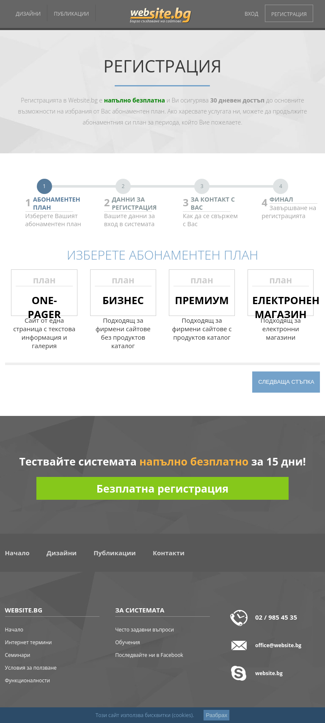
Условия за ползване (31, 667)
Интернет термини (28, 642)
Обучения (127, 642)
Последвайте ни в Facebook (149, 655)
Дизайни (62, 552)
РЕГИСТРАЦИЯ (289, 14)
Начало (17, 552)
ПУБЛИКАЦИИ (71, 13)
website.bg (269, 673)
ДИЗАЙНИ (28, 13)
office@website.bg (278, 645)
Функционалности (27, 680)
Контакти (169, 552)
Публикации (115, 552)
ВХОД (251, 13)
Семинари (17, 655)
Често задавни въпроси (144, 629)
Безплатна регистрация (162, 488)
